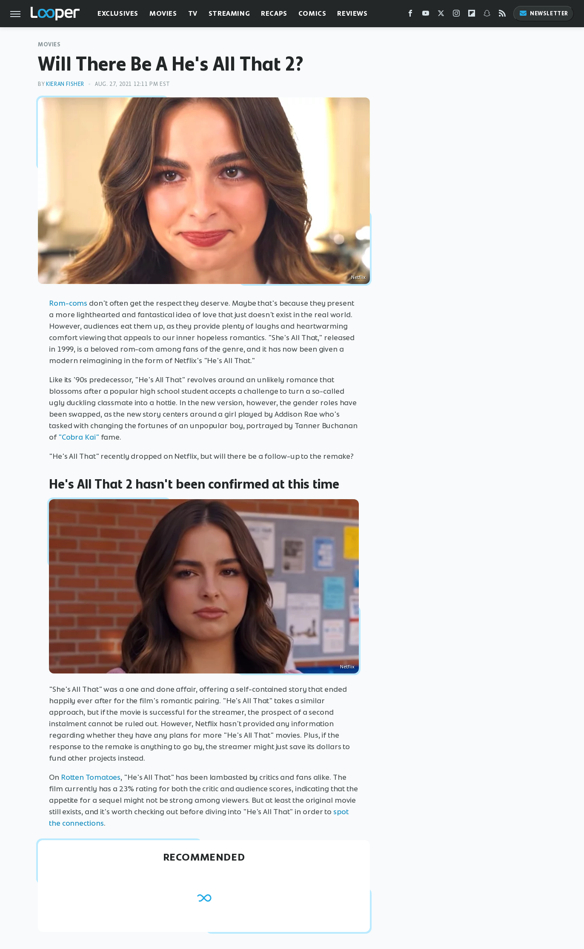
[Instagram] (456, 15)
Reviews (352, 13)
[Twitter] (441, 15)
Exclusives (117, 13)
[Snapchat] (487, 15)
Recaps (274, 13)
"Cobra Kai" (78, 437)
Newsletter (543, 13)
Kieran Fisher (65, 84)
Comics (312, 13)
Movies (163, 13)
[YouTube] (425, 15)
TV (193, 13)
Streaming (229, 13)
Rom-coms (68, 303)
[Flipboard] (471, 15)
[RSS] (502, 15)
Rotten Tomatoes (91, 777)
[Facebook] (410, 15)
